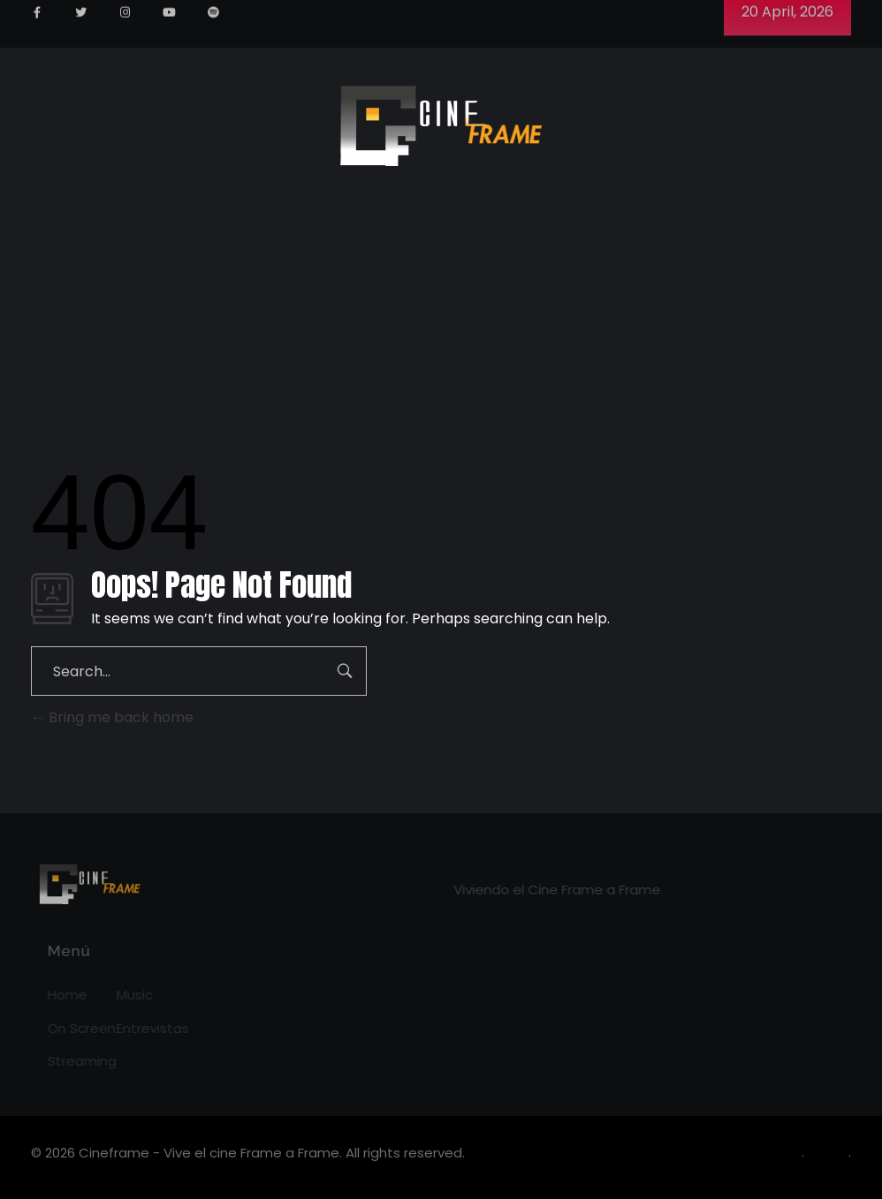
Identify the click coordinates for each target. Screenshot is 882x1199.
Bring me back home (112, 717)
